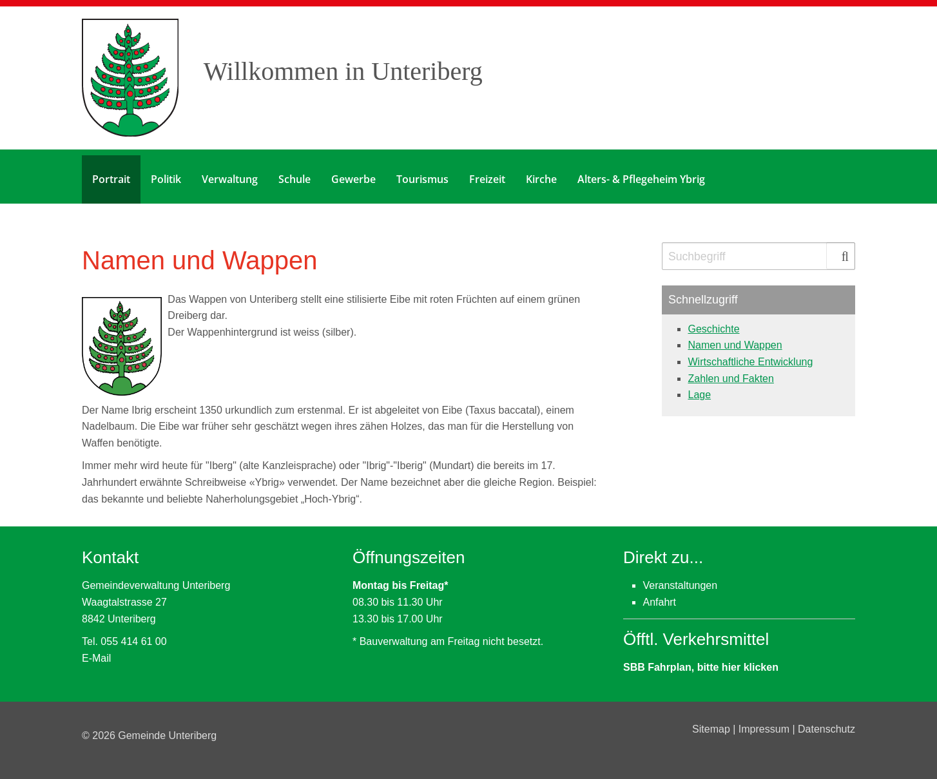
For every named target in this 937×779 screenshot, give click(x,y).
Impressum (766, 723)
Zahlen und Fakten (730, 372)
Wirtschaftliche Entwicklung (750, 356)
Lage (699, 388)
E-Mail (96, 652)
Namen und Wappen (735, 339)
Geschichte (713, 323)
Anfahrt (659, 596)
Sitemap (712, 723)
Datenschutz (826, 723)
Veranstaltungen (679, 580)
